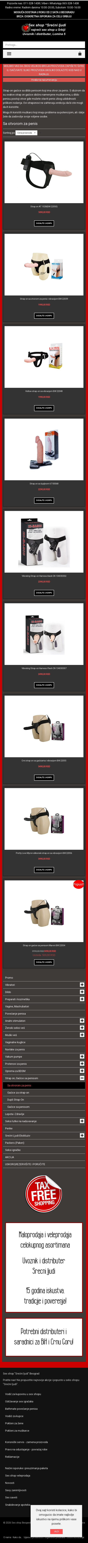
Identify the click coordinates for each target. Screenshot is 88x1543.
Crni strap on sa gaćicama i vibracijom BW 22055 (44, 760)
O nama (7, 1537)
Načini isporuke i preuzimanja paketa (26, 1468)
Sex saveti (11, 1497)
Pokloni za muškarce (17, 1430)
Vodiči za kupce (14, 1416)
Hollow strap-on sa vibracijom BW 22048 (44, 391)
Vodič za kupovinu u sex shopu (23, 1394)
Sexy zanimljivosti (15, 1490)
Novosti (9, 1482)
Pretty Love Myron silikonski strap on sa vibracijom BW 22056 (44, 853)
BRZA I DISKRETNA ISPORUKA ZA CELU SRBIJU (44, 16)
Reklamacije (12, 1456)
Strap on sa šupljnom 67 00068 (44, 483)
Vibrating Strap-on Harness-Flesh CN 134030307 (44, 668)
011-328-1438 (31, 3)
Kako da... (17, 1537)
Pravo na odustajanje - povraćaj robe (26, 1449)
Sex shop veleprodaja (17, 1475)
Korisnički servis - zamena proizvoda (26, 1442)
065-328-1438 (70, 3)
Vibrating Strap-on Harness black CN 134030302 (44, 576)
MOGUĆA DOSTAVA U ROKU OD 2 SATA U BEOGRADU (44, 12)
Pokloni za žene (14, 1423)
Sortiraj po (9, 132)
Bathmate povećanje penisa (21, 1408)
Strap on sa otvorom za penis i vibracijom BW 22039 (44, 299)
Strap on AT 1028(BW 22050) (44, 206)
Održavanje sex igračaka (19, 1401)
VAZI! (56, 1531)
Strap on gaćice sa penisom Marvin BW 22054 (44, 945)
